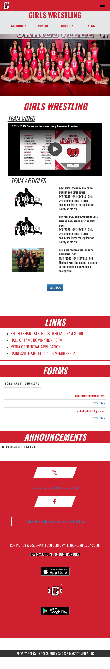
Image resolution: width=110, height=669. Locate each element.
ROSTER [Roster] (43, 26)
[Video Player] (55, 149)
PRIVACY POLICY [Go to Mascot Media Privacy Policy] (26, 653)
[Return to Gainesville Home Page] (6, 5)
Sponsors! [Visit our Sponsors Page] (72, 554)
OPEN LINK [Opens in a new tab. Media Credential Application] (99, 418)
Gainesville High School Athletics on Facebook (55, 521)
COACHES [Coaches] (67, 26)
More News (55, 287)
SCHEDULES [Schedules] (18, 26)
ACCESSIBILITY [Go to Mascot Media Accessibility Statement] (48, 653)
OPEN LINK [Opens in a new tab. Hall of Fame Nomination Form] (99, 403)
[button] (55, 149)
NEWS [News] (91, 26)
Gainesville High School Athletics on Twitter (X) (55, 488)
